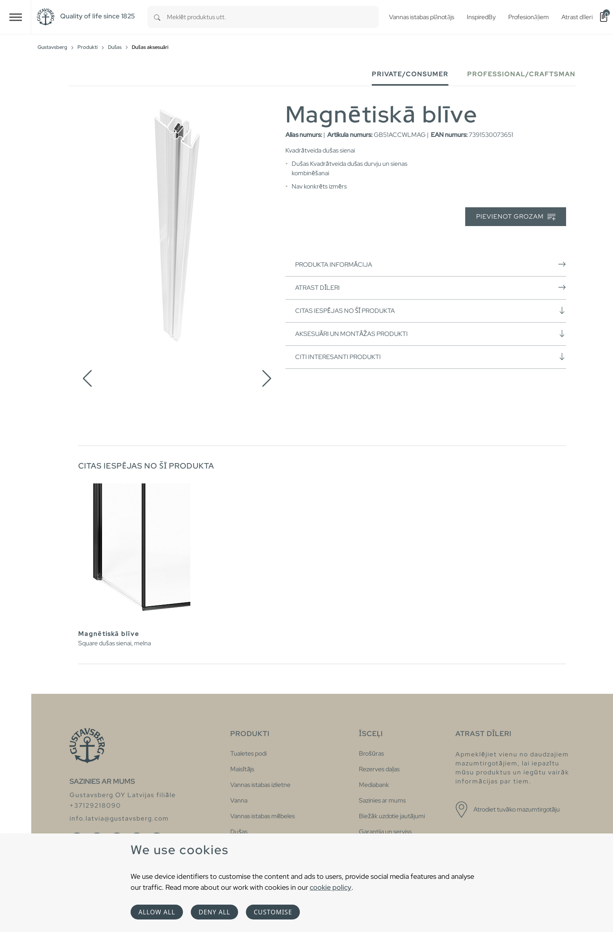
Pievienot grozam (516, 216)
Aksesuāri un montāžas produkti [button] (430, 333)
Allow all (156, 912)
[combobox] (273, 17)
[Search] (157, 17)
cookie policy (330, 887)
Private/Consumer (410, 74)
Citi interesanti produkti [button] (430, 356)
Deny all (214, 912)
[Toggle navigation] (15, 17)
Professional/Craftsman (521, 74)
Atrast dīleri (430, 287)
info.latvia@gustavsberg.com (119, 818)
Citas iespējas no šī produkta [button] (430, 310)
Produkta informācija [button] (430, 264)
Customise (273, 912)
